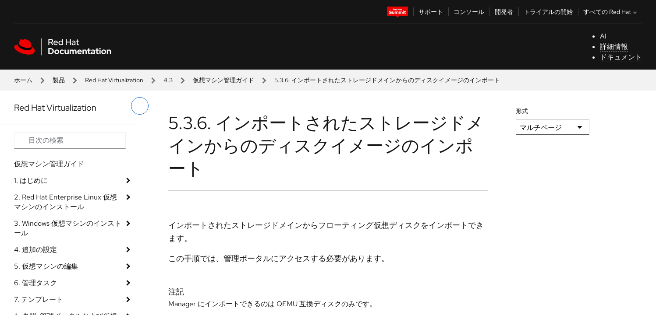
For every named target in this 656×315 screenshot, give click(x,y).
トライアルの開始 (548, 12)
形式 (522, 111)
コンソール (469, 12)
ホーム (23, 80)
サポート (430, 12)
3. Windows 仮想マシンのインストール (67, 228)
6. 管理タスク (35, 282)
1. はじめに (31, 180)
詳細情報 (614, 46)
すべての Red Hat (611, 12)
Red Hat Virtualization (114, 80)
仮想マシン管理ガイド (223, 80)
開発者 (504, 12)
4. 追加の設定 (35, 249)
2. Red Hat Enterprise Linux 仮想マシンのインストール (65, 201)
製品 (59, 80)
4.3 (168, 80)
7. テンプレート (38, 299)
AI (603, 36)
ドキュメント (621, 57)
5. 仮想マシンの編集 (46, 266)
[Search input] (70, 140)
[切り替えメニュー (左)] (140, 106)
